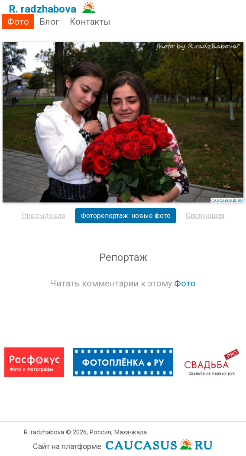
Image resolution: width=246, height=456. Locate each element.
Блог (49, 21)
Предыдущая (43, 216)
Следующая (205, 216)
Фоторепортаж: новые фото (126, 216)
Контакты (90, 21)
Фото (18, 21)
